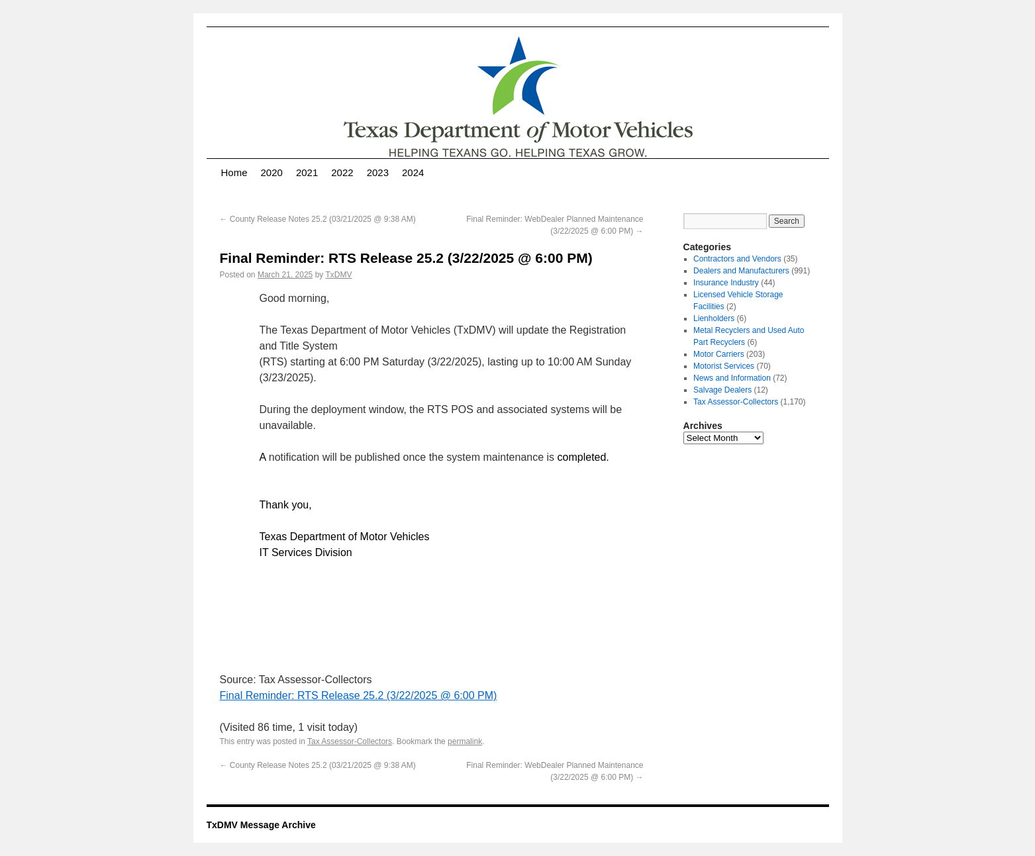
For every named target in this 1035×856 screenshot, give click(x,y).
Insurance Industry (726, 282)
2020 (272, 172)
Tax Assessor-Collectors (349, 741)
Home (234, 172)
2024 (413, 172)
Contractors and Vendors (737, 258)
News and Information (732, 378)
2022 (342, 172)
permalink (465, 741)
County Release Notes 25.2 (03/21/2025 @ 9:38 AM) (318, 219)
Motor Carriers (718, 354)
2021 (307, 172)
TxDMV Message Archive (261, 825)
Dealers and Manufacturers (741, 270)
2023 (378, 172)
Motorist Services (723, 366)
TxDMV (338, 274)
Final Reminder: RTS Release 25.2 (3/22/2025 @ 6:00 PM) (358, 695)
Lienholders (713, 318)
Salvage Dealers (722, 390)
